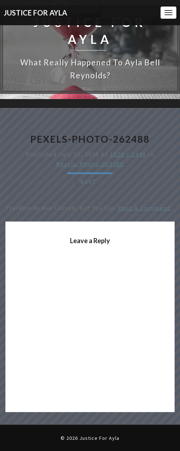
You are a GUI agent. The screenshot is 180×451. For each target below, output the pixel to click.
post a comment (144, 207)
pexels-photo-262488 (90, 164)
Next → (92, 181)
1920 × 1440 (128, 154)
